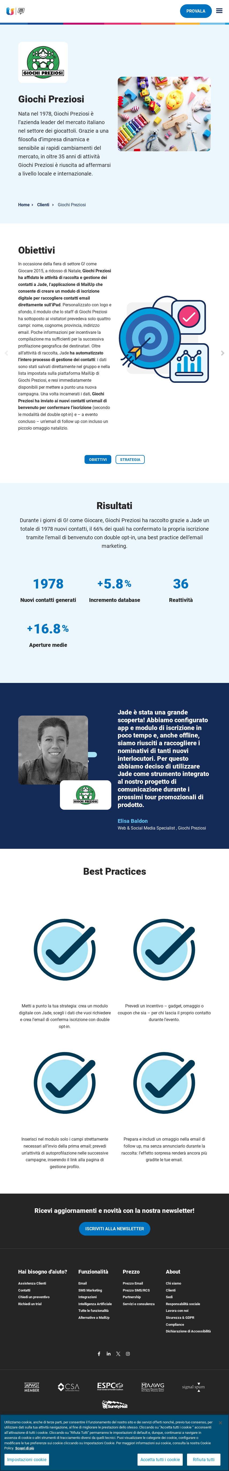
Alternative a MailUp (93, 1318)
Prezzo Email (133, 1283)
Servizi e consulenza (139, 1304)
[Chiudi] (220, 1423)
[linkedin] (109, 1353)
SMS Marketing (90, 1290)
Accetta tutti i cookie (160, 1459)
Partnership (132, 1297)
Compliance (175, 1325)
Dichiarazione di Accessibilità (188, 1331)
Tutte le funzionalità (93, 1311)
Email (82, 1283)
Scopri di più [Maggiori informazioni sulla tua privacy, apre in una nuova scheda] (24, 1448)
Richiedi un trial (29, 1304)
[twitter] (118, 1353)
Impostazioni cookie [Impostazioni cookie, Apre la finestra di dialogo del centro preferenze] (26, 1459)
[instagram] (128, 1353)
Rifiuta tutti (204, 1459)
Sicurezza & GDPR (180, 1318)
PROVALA (195, 11)
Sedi (169, 1297)
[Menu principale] (217, 11)
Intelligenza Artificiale (95, 1304)
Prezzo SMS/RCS (136, 1290)
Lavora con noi (177, 1311)
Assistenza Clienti (32, 1283)
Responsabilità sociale (183, 1304)
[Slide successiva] (222, 353)
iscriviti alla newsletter (114, 1228)
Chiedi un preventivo (33, 1297)
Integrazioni (87, 1297)
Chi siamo (173, 1283)
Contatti (24, 1290)
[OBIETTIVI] (98, 459)
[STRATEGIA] (130, 459)
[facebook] (99, 1353)
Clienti (43, 204)
